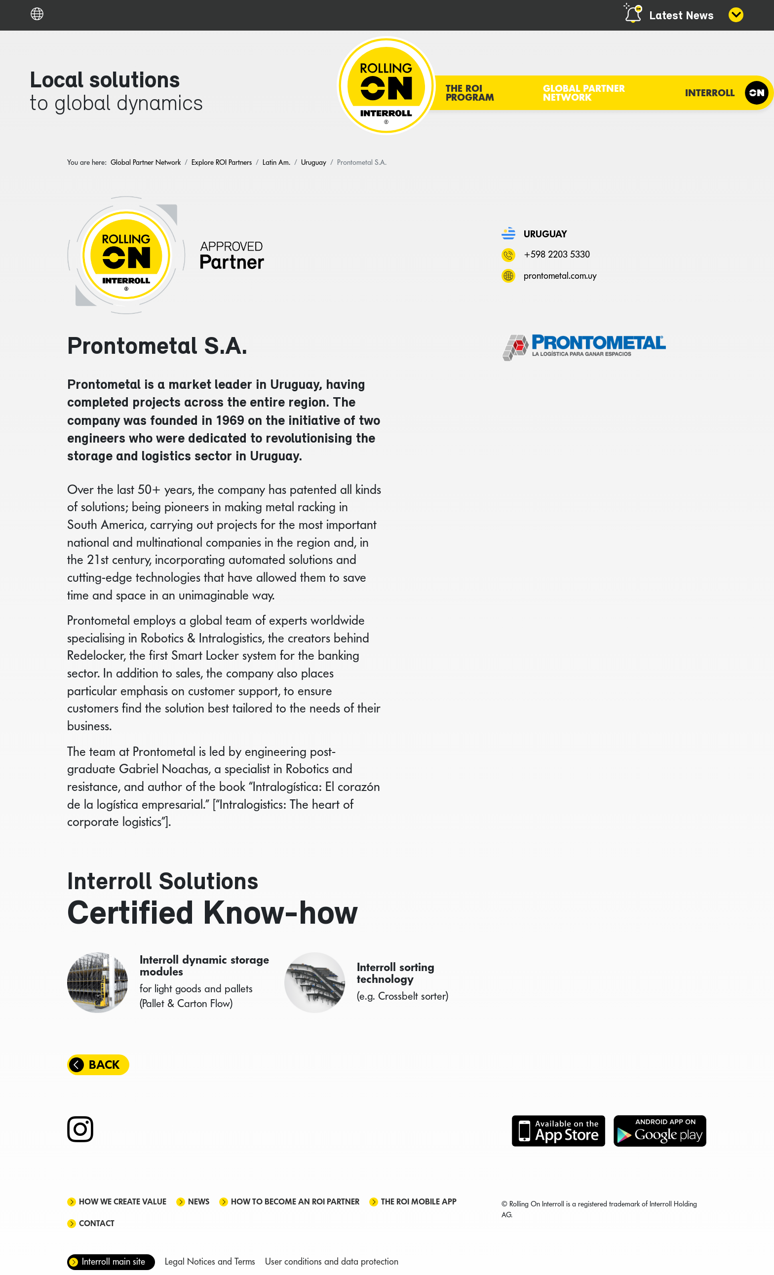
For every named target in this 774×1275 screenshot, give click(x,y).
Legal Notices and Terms (210, 1261)
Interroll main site (113, 1261)
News (198, 1202)
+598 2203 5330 (557, 254)
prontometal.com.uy (560, 275)
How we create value (122, 1202)
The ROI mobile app (419, 1202)
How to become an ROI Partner (295, 1202)
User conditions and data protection (331, 1261)
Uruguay (545, 234)
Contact (97, 1223)
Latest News (681, 16)
